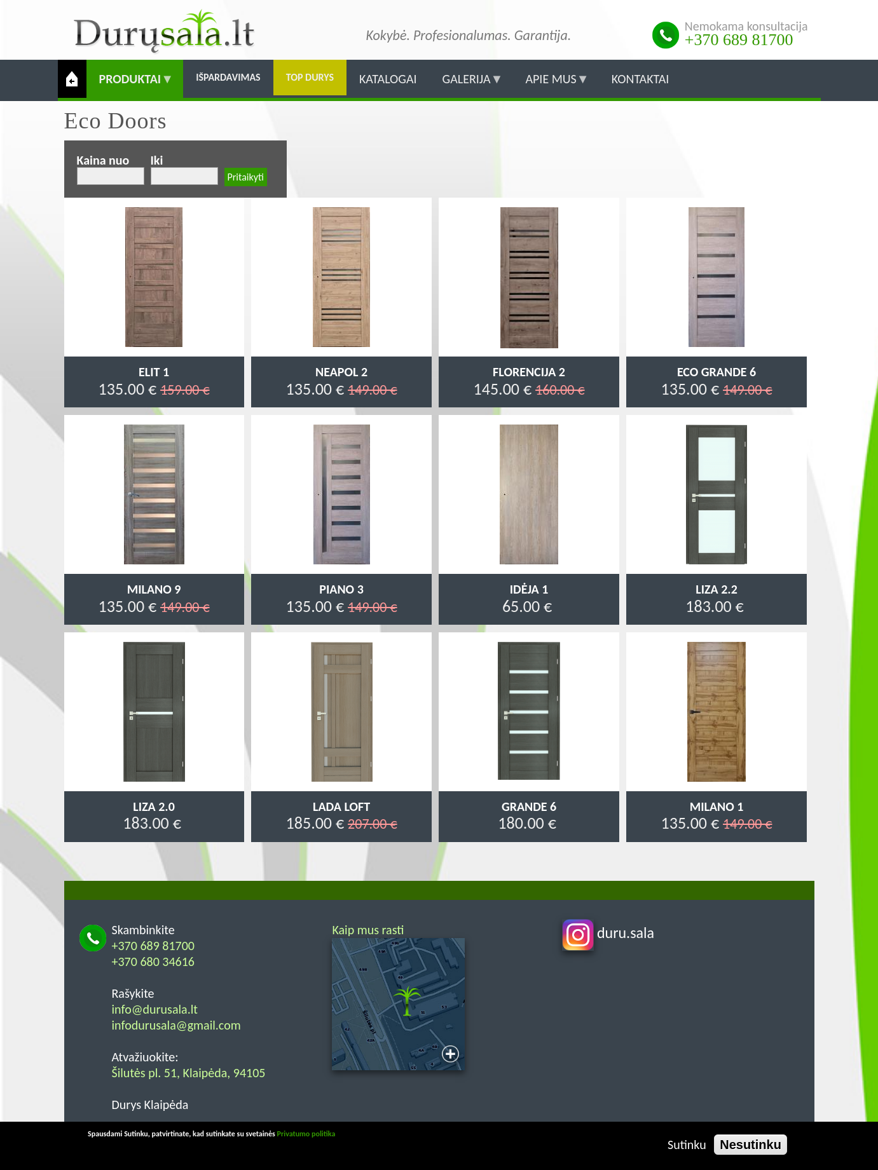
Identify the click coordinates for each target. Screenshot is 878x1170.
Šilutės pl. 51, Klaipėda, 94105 (189, 1072)
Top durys (310, 77)
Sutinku (687, 1145)
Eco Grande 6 (716, 371)
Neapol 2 (341, 371)
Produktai (130, 84)
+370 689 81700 (739, 40)
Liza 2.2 (716, 589)
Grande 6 (529, 806)
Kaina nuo (103, 160)
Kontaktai (640, 78)
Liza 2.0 (153, 806)
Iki (157, 160)
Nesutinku (750, 1145)
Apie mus (550, 84)
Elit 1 (154, 371)
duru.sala (608, 932)
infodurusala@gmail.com (176, 1025)
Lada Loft (341, 806)
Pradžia (72, 79)
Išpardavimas (228, 77)
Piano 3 (341, 589)
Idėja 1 (529, 589)
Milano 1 (717, 806)
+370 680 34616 (153, 961)
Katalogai (388, 78)
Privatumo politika (306, 1133)
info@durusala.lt (155, 1009)
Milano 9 (154, 589)
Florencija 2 (529, 371)
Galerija (467, 84)
